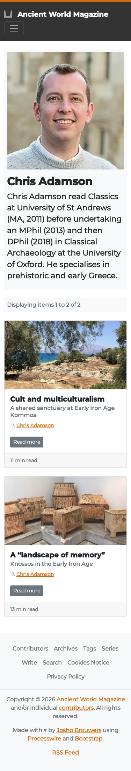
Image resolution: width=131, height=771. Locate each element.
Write (29, 662)
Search (52, 662)
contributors (76, 707)
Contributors (30, 648)
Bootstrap (88, 738)
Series (110, 648)
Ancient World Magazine (91, 699)
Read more (26, 442)
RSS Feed (65, 752)
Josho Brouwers (79, 730)
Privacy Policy (66, 676)
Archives (66, 648)
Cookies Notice (88, 662)
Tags (89, 648)
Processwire (44, 738)
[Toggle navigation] (14, 28)
